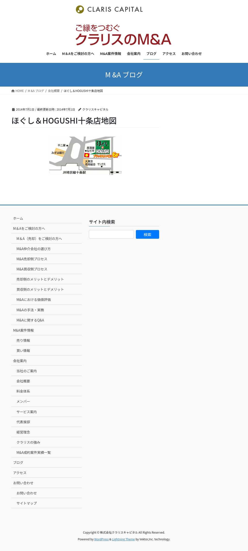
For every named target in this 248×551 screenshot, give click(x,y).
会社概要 (23, 381)
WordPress (101, 539)
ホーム (18, 218)
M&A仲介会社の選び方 (33, 248)
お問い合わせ (23, 482)
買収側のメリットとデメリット (40, 289)
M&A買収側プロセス (31, 269)
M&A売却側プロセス (31, 258)
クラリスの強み (28, 442)
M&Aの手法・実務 (30, 309)
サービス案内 (26, 411)
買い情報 (23, 350)
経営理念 (23, 432)
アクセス (19, 472)
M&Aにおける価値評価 (33, 299)
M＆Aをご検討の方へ (29, 228)
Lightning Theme (123, 539)
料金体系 (23, 391)
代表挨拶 (23, 421)
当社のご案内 (26, 370)
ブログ (18, 462)
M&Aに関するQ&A (30, 320)
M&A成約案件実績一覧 (33, 452)
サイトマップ (26, 503)
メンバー (23, 401)
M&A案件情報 (23, 330)
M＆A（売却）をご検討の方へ (39, 238)
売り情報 (23, 340)
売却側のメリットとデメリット (40, 279)
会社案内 (20, 360)
